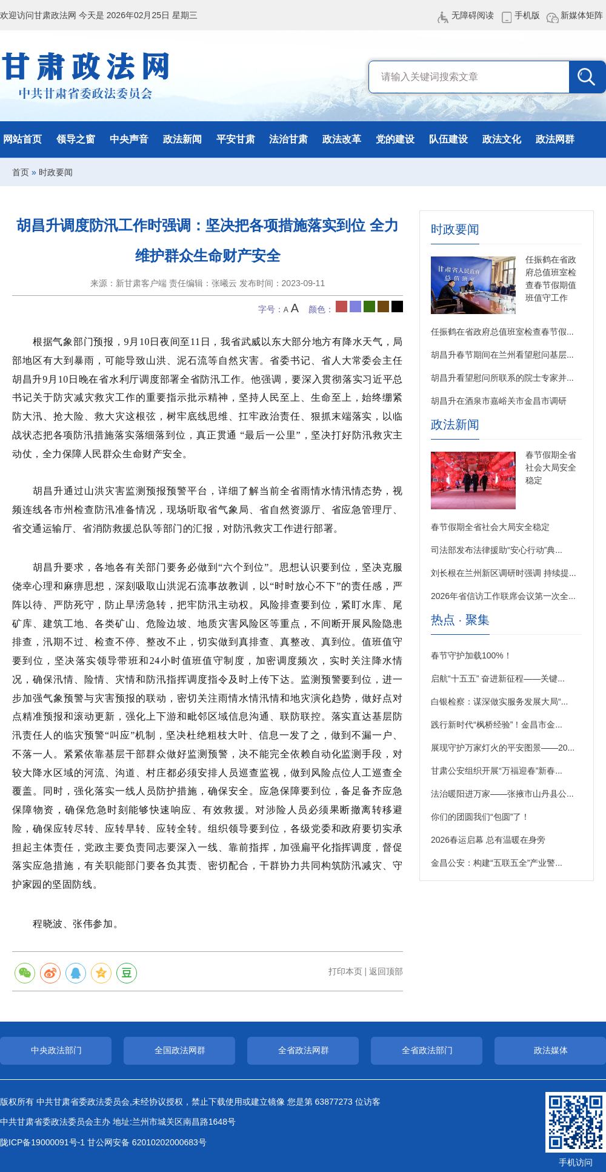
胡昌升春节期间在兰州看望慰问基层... (502, 355)
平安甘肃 (235, 139)
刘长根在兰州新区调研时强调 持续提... (503, 573)
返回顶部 (386, 971)
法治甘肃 (288, 139)
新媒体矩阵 (582, 15)
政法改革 (341, 139)
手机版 (527, 15)
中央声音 (129, 139)
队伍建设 (448, 139)
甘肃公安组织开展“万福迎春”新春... (496, 770)
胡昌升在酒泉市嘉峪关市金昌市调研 (499, 401)
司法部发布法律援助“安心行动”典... (496, 550)
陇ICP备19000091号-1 (42, 1142)
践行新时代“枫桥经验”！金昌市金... (496, 724)
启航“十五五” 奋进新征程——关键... (498, 678)
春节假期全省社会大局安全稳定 (550, 467)
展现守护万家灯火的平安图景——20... (502, 747)
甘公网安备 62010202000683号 (147, 1142)
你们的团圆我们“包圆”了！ (480, 817)
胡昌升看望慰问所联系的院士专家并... (502, 378)
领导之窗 (75, 139)
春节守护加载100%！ (471, 655)
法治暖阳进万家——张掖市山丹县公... (502, 794)
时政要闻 (56, 172)
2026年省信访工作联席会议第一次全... (503, 596)
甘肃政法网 (86, 76)
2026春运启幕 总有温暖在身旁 (488, 840)
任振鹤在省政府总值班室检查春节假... (502, 332)
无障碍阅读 (472, 15)
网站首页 (22, 139)
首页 (20, 172)
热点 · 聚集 (460, 620)
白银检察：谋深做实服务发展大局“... (499, 701)
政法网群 (555, 139)
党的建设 (395, 139)
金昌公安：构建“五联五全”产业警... (496, 863)
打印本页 (345, 971)
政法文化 (501, 139)
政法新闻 (182, 139)
